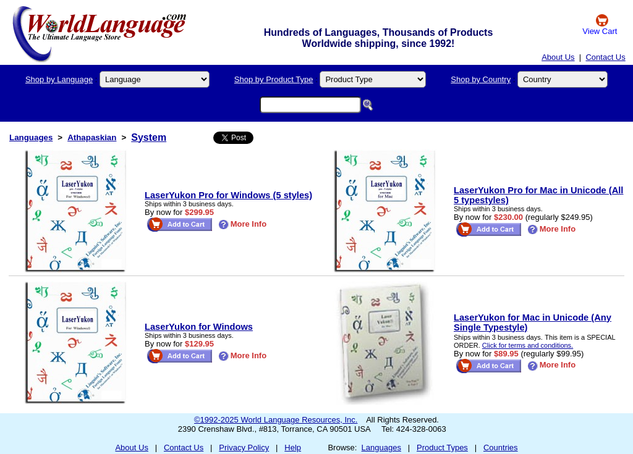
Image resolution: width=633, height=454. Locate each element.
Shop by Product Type (273, 79)
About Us (558, 57)
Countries (500, 447)
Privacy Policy (244, 447)
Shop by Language (59, 79)
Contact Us (605, 57)
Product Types (442, 447)
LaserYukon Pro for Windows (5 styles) (228, 195)
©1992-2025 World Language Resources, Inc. (275, 419)
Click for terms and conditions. (527, 345)
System (148, 137)
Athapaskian (91, 137)
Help (292, 447)
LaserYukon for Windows (199, 327)
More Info (242, 224)
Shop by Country (481, 79)
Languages (31, 137)
